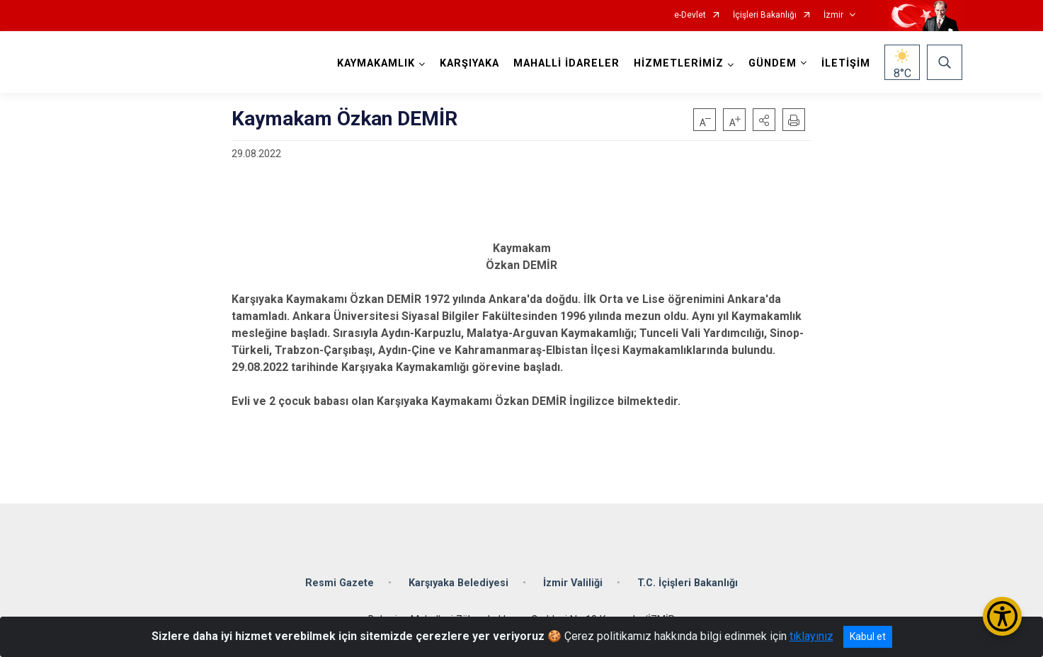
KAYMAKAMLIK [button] (376, 63)
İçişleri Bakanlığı (765, 15)
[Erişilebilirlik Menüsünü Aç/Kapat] (1002, 616)
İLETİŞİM (845, 63)
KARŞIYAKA (469, 63)
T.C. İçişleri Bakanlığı (687, 583)
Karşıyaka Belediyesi (458, 583)
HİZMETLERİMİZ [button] (679, 63)
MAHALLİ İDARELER (566, 63)
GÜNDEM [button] (772, 63)
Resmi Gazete (339, 583)
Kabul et (868, 636)
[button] (764, 119)
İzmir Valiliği (573, 583)
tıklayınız (811, 636)
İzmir (833, 15)
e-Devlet (690, 15)
